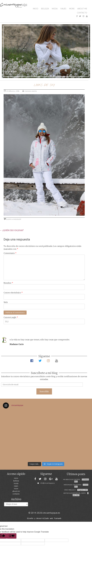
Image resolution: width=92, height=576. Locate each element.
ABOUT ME (82, 9)
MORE (72, 9)
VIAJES (63, 9)
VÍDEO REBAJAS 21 (70, 490)
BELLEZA (45, 9)
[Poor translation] (11, 535)
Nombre (8, 283)
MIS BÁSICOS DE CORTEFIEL (71, 479)
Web (6, 302)
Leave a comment (13, 219)
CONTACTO (82, 13)
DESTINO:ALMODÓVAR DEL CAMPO (74, 493)
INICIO (35, 9)
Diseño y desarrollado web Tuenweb (44, 518)
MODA (55, 9)
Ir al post (13, 72)
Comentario (10, 253)
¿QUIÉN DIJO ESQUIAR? (12, 230)
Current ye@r (11, 317)
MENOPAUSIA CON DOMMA (72, 484)
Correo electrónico (13, 292)
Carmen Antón (30, 91)
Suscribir (44, 391)
